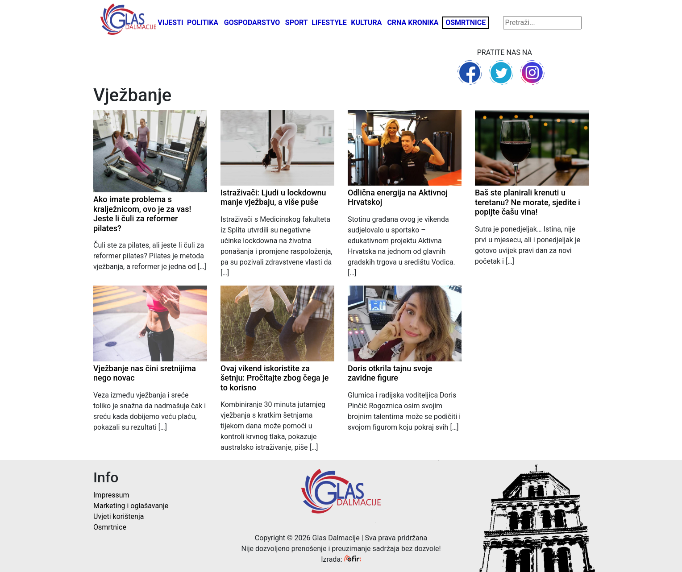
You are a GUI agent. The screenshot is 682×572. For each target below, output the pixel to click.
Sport (296, 22)
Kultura (366, 22)
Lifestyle (329, 22)
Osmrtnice (465, 22)
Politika (202, 22)
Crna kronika (412, 22)
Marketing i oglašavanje (130, 506)
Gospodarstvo (252, 22)
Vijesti (170, 22)
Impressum (111, 495)
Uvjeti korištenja (118, 516)
